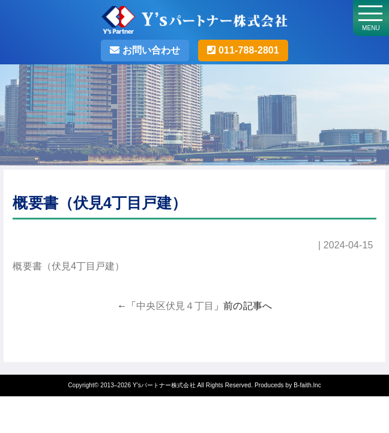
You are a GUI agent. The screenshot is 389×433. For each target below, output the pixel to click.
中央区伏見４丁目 (175, 306)
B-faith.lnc (307, 385)
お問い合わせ (149, 50)
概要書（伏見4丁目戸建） (68, 266)
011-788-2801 (247, 50)
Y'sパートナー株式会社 (164, 385)
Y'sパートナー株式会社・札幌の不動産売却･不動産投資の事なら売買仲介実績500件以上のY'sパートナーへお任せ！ (194, 24)
